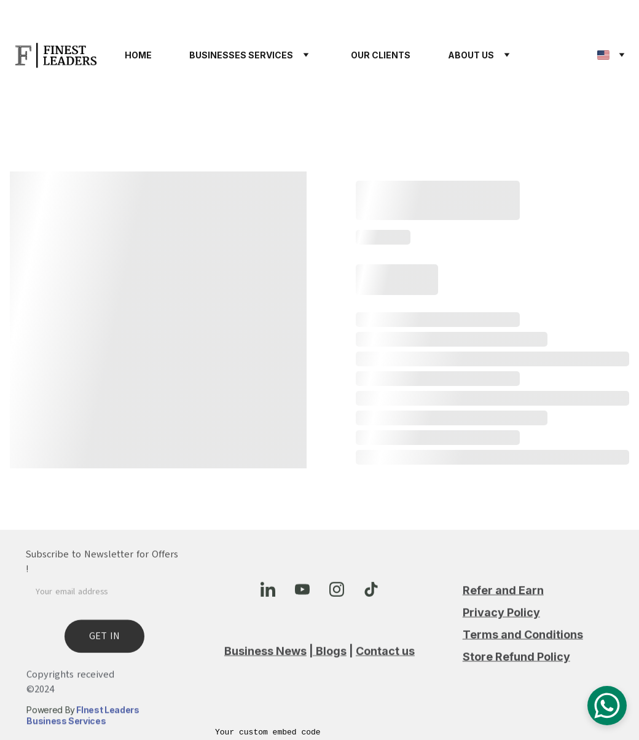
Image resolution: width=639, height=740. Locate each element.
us (407, 652)
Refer (479, 598)
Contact (377, 652)
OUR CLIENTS (380, 55)
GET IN (104, 643)
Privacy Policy (501, 621)
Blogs (331, 652)
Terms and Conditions (523, 643)
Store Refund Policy (516, 665)
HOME (138, 55)
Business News (265, 652)
